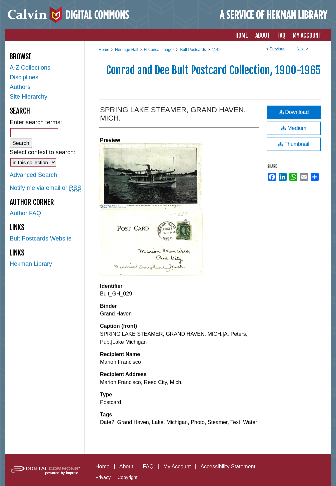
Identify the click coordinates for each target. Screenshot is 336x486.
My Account (177, 466)
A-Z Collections (30, 67)
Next (301, 49)
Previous (277, 49)
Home (104, 49)
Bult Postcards (193, 49)
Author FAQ (25, 213)
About (126, 466)
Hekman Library (31, 263)
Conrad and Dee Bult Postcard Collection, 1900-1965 (213, 70)
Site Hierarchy (28, 96)
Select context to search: (42, 152)
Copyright (127, 477)
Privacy (103, 477)
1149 (216, 49)
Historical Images (159, 49)
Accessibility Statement (227, 466)
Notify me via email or (45, 188)
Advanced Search (33, 175)
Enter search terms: (36, 122)
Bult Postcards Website (41, 238)
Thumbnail (293, 144)
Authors (20, 87)
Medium (293, 128)
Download (294, 112)
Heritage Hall (126, 49)
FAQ (148, 466)
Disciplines (24, 77)
